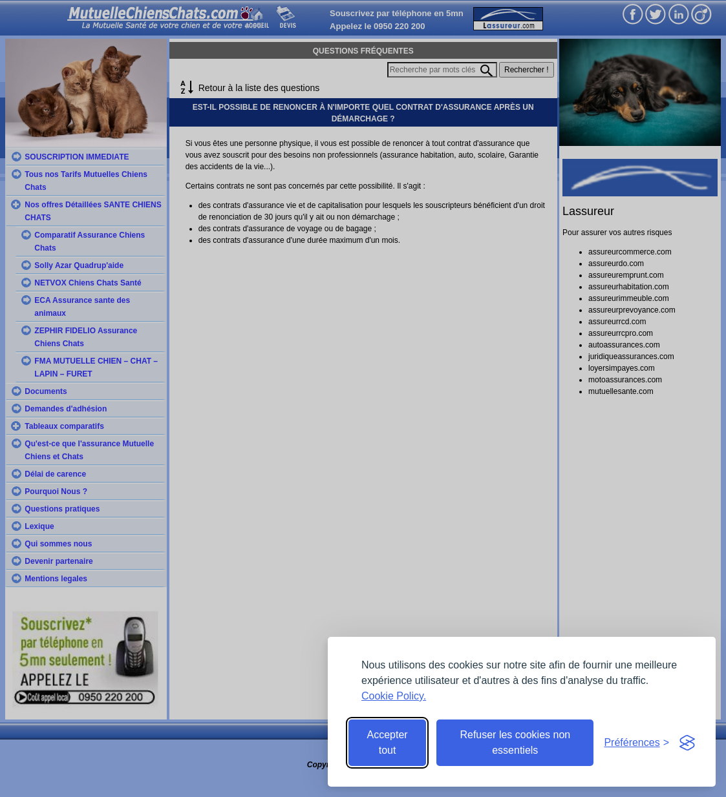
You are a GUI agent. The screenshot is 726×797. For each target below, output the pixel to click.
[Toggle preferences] (636, 742)
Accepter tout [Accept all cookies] (387, 742)
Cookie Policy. (393, 695)
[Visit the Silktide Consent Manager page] (687, 742)
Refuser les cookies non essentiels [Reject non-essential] (515, 742)
